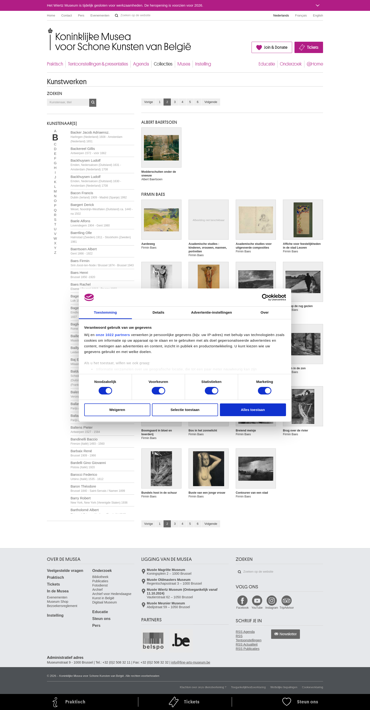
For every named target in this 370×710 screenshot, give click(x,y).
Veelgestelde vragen (65, 571)
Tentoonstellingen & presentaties (98, 64)
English (318, 15)
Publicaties (100, 581)
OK (92, 103)
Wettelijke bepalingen (283, 687)
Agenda (141, 64)
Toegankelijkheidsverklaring (248, 687)
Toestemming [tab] (105, 312)
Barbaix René (83, 453)
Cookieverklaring (312, 687)
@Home (315, 64)
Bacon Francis (99, 195)
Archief (97, 589)
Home (51, 15)
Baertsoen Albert (84, 251)
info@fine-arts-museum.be (190, 662)
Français (301, 15)
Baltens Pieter (85, 429)
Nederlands (281, 15)
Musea (183, 64)
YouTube (257, 607)
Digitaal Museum (104, 602)
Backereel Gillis (88, 151)
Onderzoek (291, 64)
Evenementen (99, 15)
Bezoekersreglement (62, 606)
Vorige (148, 102)
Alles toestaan (253, 410)
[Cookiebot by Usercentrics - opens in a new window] (265, 297)
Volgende (210, 102)
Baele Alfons (90, 223)
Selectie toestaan (185, 410)
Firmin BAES (153, 194)
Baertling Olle (101, 237)
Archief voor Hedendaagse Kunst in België (111, 596)
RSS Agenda (245, 632)
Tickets (312, 47)
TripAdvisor (287, 607)
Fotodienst (100, 585)
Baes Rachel (94, 286)
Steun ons (101, 619)
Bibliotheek (100, 577)
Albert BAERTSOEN (159, 122)
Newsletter (288, 634)
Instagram (271, 607)
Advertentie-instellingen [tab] (211, 312)
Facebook (242, 607)
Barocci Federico (87, 476)
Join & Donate (275, 47)
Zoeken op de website (116, 16)
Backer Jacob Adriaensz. (96, 136)
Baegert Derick (102, 209)
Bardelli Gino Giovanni (88, 465)
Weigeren (117, 410)
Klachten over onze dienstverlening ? (203, 687)
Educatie (267, 64)
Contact (66, 15)
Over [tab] (265, 312)
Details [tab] (158, 312)
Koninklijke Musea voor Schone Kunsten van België (48, 30)
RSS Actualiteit (247, 644)
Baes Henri (83, 275)
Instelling (203, 64)
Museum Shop (57, 601)
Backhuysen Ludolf (96, 164)
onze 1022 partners (113, 335)
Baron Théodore (98, 488)
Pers (81, 15)
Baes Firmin (102, 263)
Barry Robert (99, 500)
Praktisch (55, 64)
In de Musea (58, 591)
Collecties (163, 64)
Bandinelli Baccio (88, 441)
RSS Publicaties (247, 649)
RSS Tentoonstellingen (248, 638)
